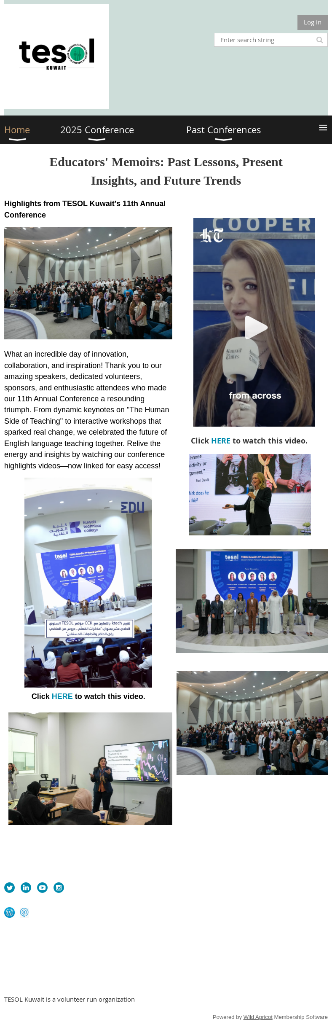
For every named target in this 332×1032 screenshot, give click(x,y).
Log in (312, 22)
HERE (62, 696)
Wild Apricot (258, 1017)
